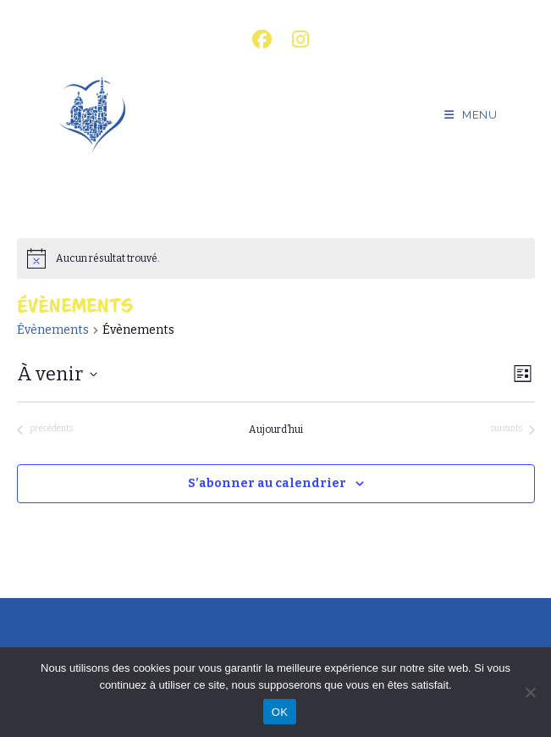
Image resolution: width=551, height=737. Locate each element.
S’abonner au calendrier (267, 483)
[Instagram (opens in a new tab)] (295, 39)
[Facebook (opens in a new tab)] (262, 39)
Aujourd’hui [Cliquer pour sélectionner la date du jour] (276, 429)
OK (280, 712)
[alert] (276, 258)
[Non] (529, 692)
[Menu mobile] (471, 114)
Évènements (53, 330)
